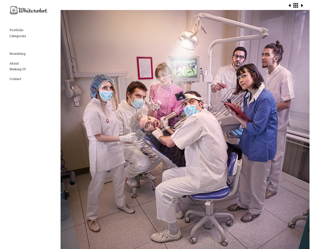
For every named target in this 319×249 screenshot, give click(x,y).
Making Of (17, 69)
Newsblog (17, 54)
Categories (17, 36)
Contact (15, 79)
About (14, 63)
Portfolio (16, 30)
